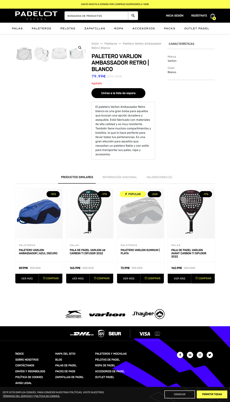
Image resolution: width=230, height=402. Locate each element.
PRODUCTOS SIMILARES (77, 177)
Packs (169, 28)
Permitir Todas (212, 394)
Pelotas (67, 28)
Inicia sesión (174, 15)
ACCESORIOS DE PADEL (110, 371)
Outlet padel (196, 28)
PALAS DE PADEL (66, 365)
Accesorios (143, 28)
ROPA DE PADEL (105, 365)
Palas (17, 28)
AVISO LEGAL (23, 383)
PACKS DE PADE (65, 371)
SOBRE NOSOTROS (26, 359)
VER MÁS (27, 278)
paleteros (110, 43)
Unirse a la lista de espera (118, 93)
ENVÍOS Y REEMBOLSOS (30, 371)
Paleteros (41, 28)
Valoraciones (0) (159, 177)
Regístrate (199, 15)
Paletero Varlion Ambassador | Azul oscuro (38, 252)
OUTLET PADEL (104, 377)
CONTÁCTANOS (24, 365)
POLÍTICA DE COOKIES (29, 377)
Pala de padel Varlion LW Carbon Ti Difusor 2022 (87, 252)
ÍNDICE (19, 353)
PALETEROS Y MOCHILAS (110, 353)
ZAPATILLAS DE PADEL (69, 377)
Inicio (95, 43)
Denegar (179, 394)
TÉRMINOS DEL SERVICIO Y (18, 396)
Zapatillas (94, 28)
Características (181, 44)
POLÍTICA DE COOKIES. (47, 396)
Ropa (118, 28)
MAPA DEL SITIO (65, 353)
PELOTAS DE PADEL (107, 359)
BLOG (58, 359)
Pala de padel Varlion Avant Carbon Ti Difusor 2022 (188, 253)
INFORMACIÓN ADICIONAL (119, 177)
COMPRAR (52, 278)
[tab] (77, 177)
